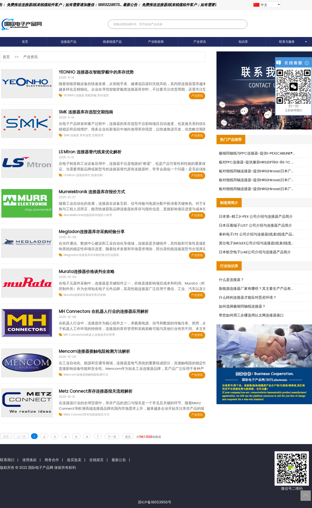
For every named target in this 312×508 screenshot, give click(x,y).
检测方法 (102, 374)
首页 (25, 41)
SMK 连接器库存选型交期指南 (86, 112)
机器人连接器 (94, 335)
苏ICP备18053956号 (154, 502)
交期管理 (97, 135)
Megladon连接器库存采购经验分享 (92, 232)
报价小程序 (105, 215)
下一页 (112, 437)
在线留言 (96, 459)
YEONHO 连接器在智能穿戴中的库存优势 (96, 72)
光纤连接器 (112, 255)
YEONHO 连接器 (74, 95)
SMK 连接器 (71, 135)
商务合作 (52, 459)
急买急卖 (74, 459)
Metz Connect (74, 414)
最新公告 (119, 459)
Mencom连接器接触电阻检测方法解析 (94, 351)
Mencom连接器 (74, 374)
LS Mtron (69, 175)
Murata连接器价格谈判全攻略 (86, 271)
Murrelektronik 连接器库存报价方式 (92, 192)
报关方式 (103, 414)
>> (16, 56)
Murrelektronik (73, 215)
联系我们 (7, 459)
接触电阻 (91, 374)
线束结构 (96, 175)
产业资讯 (199, 41)
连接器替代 (82, 175)
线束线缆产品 (112, 41)
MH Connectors (75, 335)
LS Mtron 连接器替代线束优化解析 (90, 152)
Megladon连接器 (75, 255)
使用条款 (29, 459)
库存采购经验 (96, 255)
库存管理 (109, 335)
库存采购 (100, 295)
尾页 (128, 437)
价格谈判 (88, 295)
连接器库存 (90, 215)
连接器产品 (68, 41)
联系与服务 (287, 41)
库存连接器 (91, 414)
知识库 (243, 41)
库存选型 (102, 95)
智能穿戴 (90, 95)
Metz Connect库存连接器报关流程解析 (95, 391)
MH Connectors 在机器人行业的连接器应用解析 (104, 311)
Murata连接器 (73, 295)
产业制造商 (156, 41)
